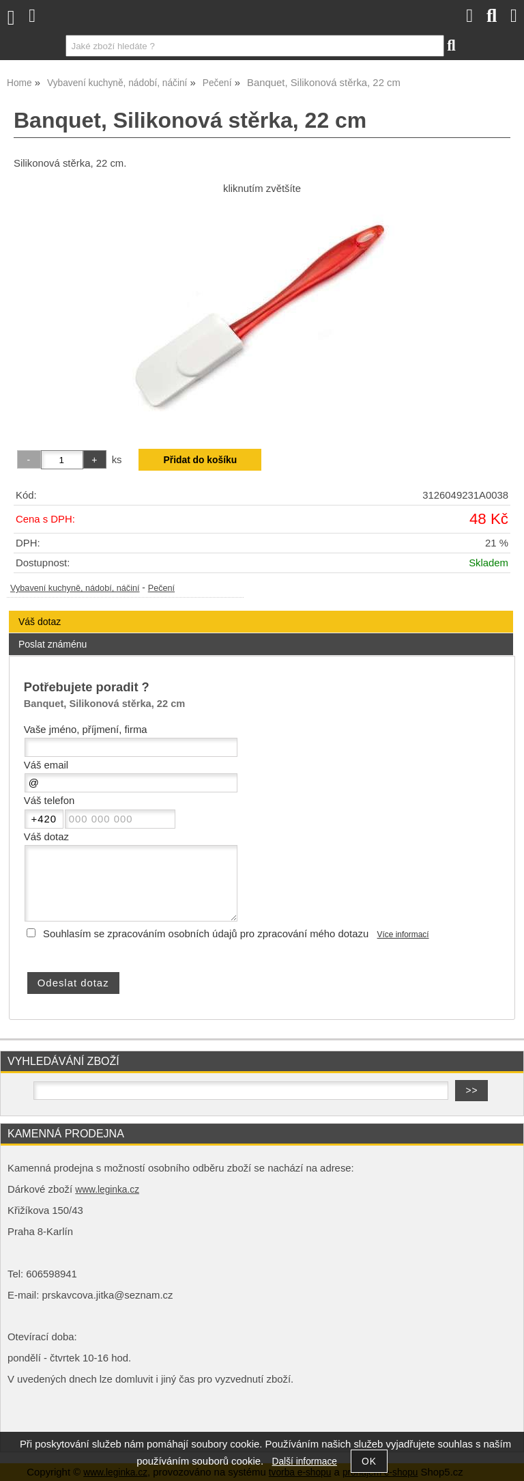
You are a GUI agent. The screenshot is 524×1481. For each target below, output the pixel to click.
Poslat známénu (52, 644)
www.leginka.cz (107, 1190)
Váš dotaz (39, 621)
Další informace (304, 1461)
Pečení (161, 588)
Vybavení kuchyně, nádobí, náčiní (75, 588)
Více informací (403, 934)
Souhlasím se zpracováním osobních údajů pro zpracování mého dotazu (205, 933)
